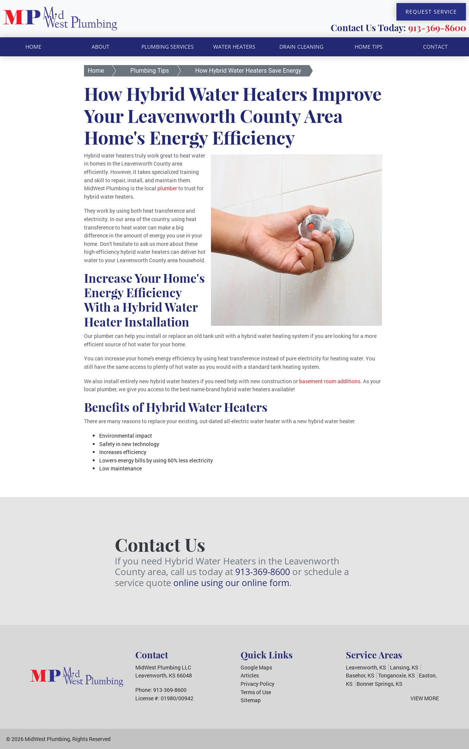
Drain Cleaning (301, 46)
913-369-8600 (437, 27)
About (100, 46)
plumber (167, 188)
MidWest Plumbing (47, 739)
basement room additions (329, 381)
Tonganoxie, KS (396, 675)
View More (424, 698)
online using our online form (234, 582)
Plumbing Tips (149, 70)
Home (33, 46)
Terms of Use (256, 692)
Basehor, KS (360, 675)
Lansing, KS (404, 667)
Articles (250, 675)
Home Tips (369, 46)
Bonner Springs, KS (379, 683)
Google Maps (256, 667)
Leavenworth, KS (366, 667)
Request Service (431, 11)
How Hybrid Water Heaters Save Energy (248, 70)
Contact (435, 46)
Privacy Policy (257, 683)
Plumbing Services (167, 46)
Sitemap (251, 700)
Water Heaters (234, 46)
